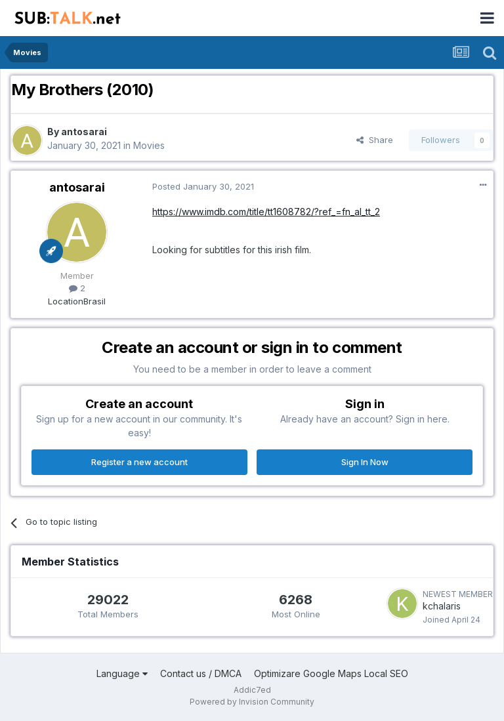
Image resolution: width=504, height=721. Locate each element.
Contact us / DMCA (201, 673)
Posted (203, 186)
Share (374, 139)
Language (122, 673)
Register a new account (139, 462)
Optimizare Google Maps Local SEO (331, 673)
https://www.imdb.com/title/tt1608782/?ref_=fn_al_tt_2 (266, 211)
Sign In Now (364, 462)
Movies (149, 145)
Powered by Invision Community (252, 702)
